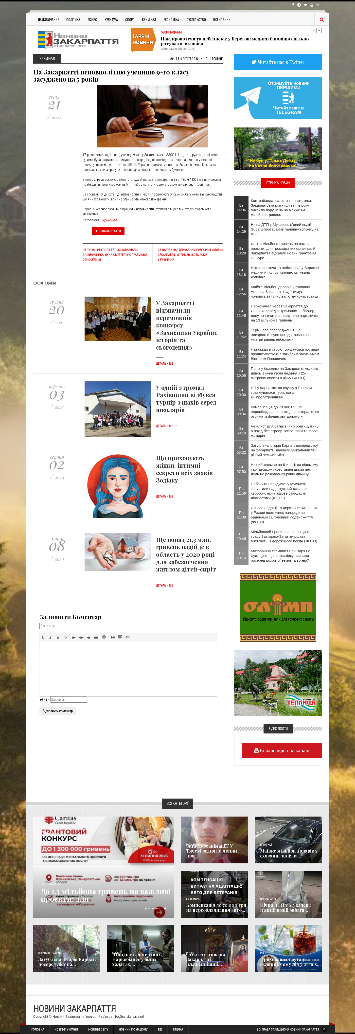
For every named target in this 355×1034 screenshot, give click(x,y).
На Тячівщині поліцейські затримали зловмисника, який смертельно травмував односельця (115, 255)
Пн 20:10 (241, 555)
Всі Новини (222, 19)
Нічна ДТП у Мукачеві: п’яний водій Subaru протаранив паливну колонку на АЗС (285, 229)
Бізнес (92, 19)
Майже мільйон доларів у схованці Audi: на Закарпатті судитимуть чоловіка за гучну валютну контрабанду (285, 291)
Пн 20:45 (241, 536)
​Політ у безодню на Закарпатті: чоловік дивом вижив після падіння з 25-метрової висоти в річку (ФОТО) (284, 373)
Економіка (171, 19)
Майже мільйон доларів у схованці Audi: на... (289, 853)
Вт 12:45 (241, 313)
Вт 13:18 (241, 272)
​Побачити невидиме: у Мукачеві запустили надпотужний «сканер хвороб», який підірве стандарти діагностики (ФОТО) (279, 491)
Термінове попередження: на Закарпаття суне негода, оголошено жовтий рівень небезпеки (282, 334)
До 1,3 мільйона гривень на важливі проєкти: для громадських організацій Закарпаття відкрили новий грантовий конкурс (283, 251)
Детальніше (166, 363)
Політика (73, 19)
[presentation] (43, 637)
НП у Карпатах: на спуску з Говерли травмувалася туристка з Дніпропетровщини (281, 392)
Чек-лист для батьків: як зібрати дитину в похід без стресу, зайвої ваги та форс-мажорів (285, 431)
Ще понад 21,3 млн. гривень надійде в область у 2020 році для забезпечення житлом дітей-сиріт (186, 554)
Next (319, 30)
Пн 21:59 (241, 490)
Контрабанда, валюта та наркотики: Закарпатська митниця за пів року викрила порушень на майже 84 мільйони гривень (281, 207)
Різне (263, 953)
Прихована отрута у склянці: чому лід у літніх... (290, 961)
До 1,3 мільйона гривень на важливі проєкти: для (106, 895)
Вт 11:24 (241, 353)
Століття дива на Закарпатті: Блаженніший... (205, 959)
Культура (111, 19)
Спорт (130, 19)
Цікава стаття (108, 231)
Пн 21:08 (241, 514)
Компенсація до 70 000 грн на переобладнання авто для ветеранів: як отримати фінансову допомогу (285, 411)
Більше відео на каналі (284, 750)
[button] (43, 637)
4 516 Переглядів (184, 58)
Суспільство (196, 19)
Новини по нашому (49, 953)
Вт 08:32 (241, 450)
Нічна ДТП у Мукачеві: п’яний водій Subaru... (285, 907)
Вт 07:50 (241, 469)
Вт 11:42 (241, 334)
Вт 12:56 (241, 291)
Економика (192, 899)
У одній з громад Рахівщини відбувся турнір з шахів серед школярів (186, 398)
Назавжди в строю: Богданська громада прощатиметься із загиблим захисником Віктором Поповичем (285, 354)
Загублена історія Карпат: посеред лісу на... (67, 961)
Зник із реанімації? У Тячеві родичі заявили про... (211, 851)
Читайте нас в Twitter (280, 62)
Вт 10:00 (241, 392)
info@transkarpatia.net (128, 1016)
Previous (314, 30)
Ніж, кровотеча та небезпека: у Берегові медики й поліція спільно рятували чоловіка (235, 41)
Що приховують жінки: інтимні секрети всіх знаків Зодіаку (184, 469)
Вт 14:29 (241, 229)
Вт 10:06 (241, 373)
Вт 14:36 (241, 207)
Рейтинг (214, 58)
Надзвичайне (48, 19)
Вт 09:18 (241, 430)
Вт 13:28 (241, 250)
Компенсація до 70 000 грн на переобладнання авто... (216, 907)
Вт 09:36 (241, 411)
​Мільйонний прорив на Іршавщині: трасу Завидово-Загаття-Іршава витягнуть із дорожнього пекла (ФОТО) (284, 536)
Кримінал (149, 19)
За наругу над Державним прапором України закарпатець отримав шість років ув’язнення (190, 255)
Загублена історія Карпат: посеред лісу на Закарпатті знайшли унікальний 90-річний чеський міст (284, 450)
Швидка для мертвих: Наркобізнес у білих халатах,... (137, 959)
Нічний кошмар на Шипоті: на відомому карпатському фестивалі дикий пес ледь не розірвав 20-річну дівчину (284, 469)
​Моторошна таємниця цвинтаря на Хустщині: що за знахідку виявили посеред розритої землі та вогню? (280, 555)
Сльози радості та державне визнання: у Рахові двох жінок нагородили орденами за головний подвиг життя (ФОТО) (284, 515)
